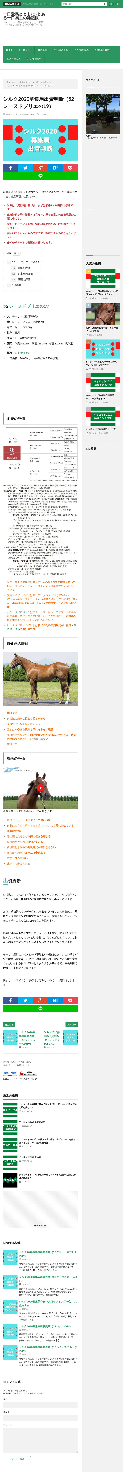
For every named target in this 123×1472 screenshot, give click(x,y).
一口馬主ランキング (28, 1078)
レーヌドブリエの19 (29, 306)
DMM (9, 50)
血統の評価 (20, 268)
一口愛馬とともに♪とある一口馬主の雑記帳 (24, 16)
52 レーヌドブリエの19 (23, 262)
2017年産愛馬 (81, 50)
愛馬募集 (42, 50)
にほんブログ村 (10, 1078)
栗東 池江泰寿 (23, 352)
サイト (6, 1412)
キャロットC (24, 50)
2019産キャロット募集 (98, 298)
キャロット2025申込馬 (30, 1157)
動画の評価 (20, 280)
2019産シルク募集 (27, 114)
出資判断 (14, 285)
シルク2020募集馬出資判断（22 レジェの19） (45, 1326)
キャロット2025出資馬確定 (32, 1122)
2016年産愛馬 (61, 50)
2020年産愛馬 (34, 58)
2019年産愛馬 (13, 58)
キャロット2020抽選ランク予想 (101, 429)
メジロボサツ (22, 612)
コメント (7, 1425)
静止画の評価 (22, 274)
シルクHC (43, 114)
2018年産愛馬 (102, 50)
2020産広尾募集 (95, 335)
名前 (5, 1399)
